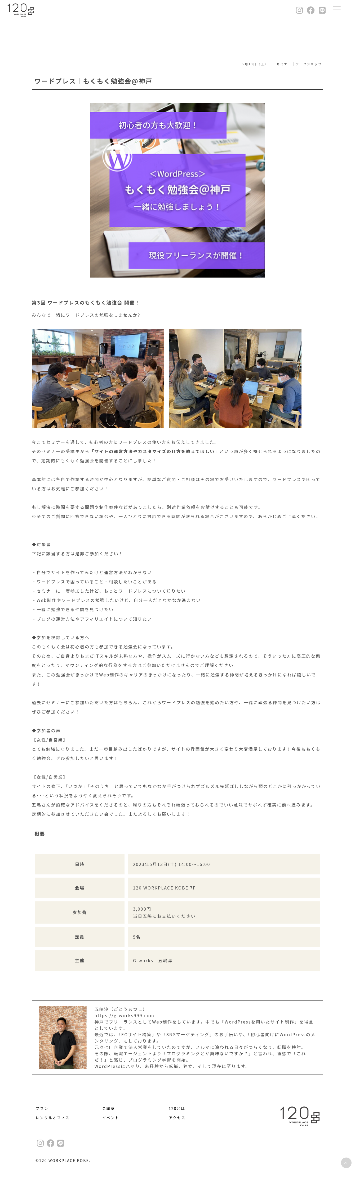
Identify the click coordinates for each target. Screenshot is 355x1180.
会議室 (108, 1108)
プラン (42, 1108)
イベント (110, 1117)
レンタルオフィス (53, 1117)
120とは (177, 1108)
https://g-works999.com (124, 1015)
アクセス (177, 1117)
